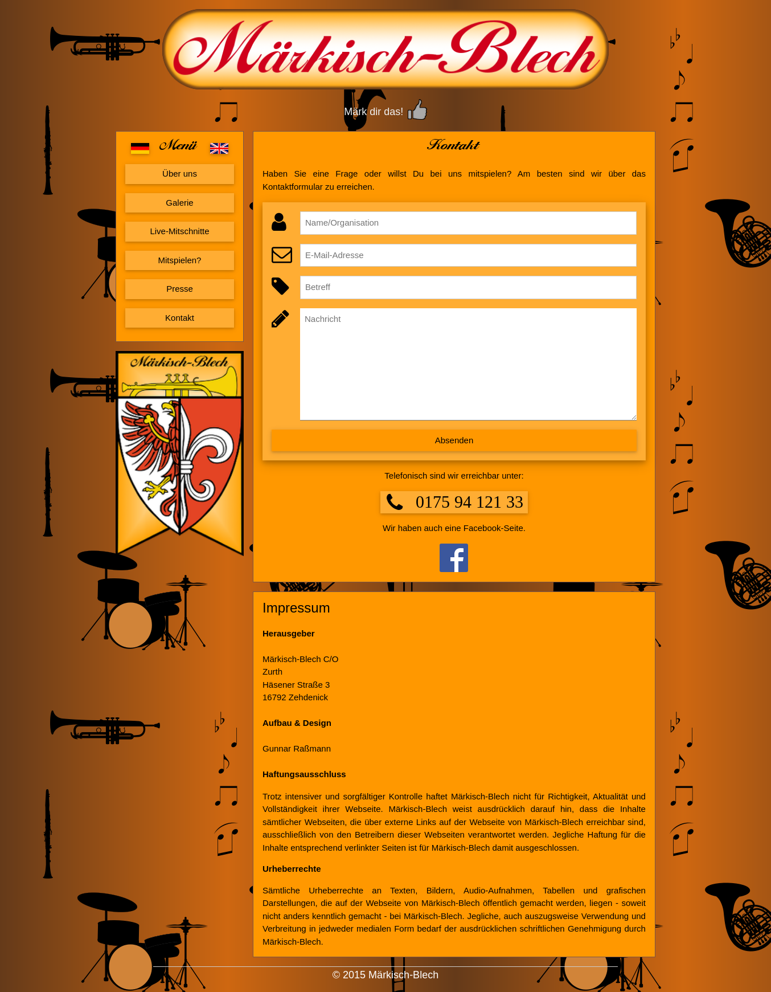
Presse (179, 288)
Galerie (179, 202)
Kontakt (179, 317)
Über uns (179, 173)
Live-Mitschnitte (179, 231)
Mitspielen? (180, 260)
